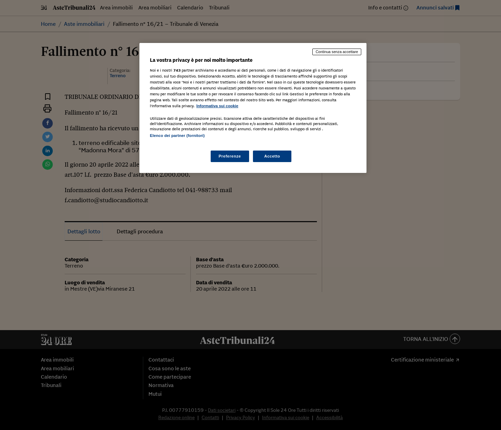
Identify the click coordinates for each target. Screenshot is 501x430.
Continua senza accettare (336, 52)
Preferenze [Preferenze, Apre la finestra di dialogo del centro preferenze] (230, 156)
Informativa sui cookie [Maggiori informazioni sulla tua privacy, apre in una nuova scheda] (217, 106)
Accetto (272, 156)
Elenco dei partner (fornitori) (177, 135)
